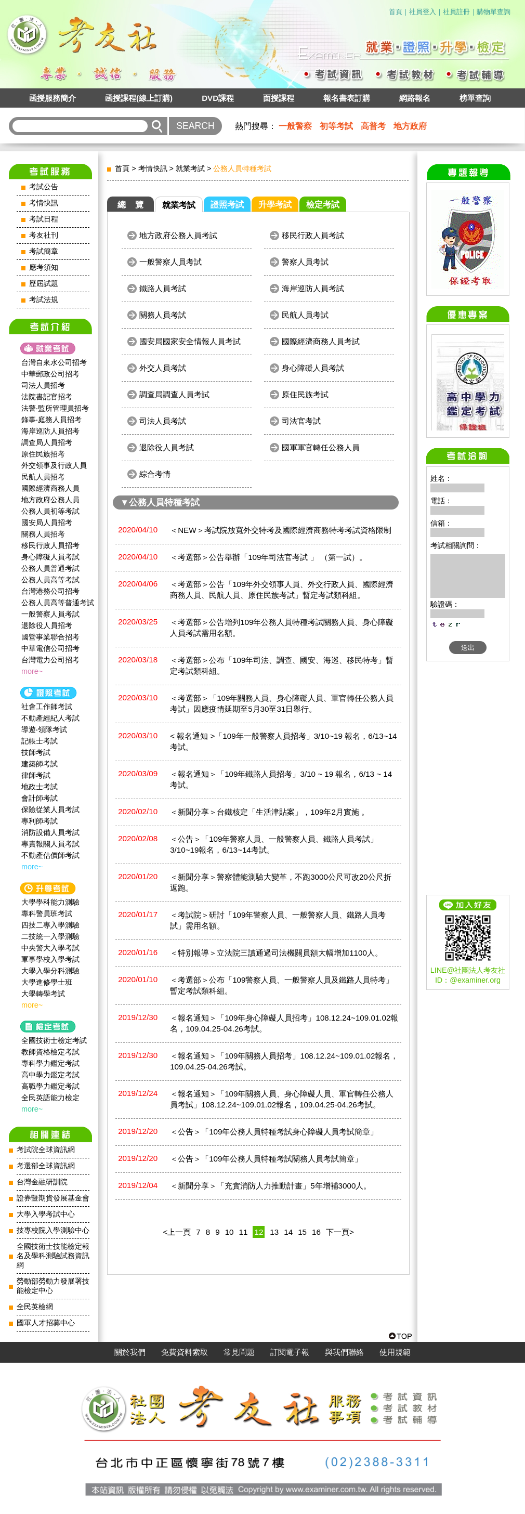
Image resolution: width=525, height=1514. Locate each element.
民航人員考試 (305, 314)
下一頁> (340, 1232)
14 (288, 1232)
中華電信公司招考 (50, 648)
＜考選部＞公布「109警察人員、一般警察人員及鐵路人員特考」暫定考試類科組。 (281, 985)
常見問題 (239, 1352)
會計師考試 (39, 798)
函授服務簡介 (52, 98)
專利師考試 (39, 821)
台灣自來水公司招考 (54, 362)
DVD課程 (218, 98)
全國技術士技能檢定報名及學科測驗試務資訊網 (53, 1256)
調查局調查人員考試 (174, 394)
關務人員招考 (43, 534)
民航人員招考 (43, 477)
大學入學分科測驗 (50, 971)
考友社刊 (43, 235)
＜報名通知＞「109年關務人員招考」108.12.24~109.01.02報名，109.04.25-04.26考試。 (284, 1061)
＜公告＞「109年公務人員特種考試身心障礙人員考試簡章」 (274, 1131)
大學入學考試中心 (46, 1214)
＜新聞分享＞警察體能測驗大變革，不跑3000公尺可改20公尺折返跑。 (280, 882)
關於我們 (130, 1352)
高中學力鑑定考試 (50, 1075)
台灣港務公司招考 (50, 591)
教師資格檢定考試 (50, 1052)
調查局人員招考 (46, 442)
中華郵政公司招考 (50, 374)
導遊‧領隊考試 (44, 729)
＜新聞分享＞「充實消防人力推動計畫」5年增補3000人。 (270, 1185)
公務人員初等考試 (50, 511)
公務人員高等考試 (50, 580)
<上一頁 (177, 1232)
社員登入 (422, 12)
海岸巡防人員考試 (313, 288)
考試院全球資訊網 (46, 1150)
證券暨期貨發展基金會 (53, 1198)
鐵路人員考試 (162, 288)
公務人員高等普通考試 (57, 602)
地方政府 (410, 126)
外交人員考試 (162, 367)
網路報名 (414, 98)
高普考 (373, 126)
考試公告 (43, 187)
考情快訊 (43, 203)
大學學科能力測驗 (50, 902)
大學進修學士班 (46, 982)
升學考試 (275, 204)
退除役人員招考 (46, 625)
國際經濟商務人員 (50, 488)
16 (316, 1232)
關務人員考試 (162, 314)
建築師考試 (39, 764)
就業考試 (190, 168)
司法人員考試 (162, 420)
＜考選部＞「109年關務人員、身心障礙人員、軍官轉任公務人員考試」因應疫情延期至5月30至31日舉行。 (281, 703)
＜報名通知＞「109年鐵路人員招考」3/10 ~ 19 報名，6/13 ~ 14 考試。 (281, 779)
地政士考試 (39, 786)
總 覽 (130, 204)
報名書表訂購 (346, 98)
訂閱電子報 (289, 1352)
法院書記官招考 (46, 397)
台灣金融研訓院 (42, 1182)
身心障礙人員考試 (50, 557)
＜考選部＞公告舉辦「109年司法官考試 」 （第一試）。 (268, 557)
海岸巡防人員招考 (50, 431)
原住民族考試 (305, 394)
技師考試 (35, 752)
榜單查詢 (475, 98)
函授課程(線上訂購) (139, 98)
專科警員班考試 (46, 913)
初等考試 (336, 126)
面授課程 (278, 98)
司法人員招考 (43, 385)
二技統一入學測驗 (50, 936)
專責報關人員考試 (50, 844)
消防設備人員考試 (50, 832)
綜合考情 (154, 473)
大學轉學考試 (43, 993)
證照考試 (227, 204)
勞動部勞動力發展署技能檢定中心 (53, 1286)
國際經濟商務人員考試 (321, 341)
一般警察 (295, 126)
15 (302, 1232)
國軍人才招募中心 (46, 1323)
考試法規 (43, 300)
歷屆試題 (43, 284)
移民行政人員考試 (313, 235)
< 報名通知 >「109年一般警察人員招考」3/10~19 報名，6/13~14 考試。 (283, 741)
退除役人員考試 (166, 447)
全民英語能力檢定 (50, 1097)
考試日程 (43, 219)
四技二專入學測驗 (50, 925)
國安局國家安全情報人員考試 (190, 341)
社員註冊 (456, 12)
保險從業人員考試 (50, 809)
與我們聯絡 (344, 1352)
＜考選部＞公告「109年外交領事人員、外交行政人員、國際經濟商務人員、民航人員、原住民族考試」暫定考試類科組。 (281, 589)
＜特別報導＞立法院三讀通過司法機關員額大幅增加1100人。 (276, 952)
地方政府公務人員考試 (178, 235)
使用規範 (395, 1352)
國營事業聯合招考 (50, 637)
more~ (32, 671)
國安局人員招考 (46, 522)
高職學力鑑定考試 (50, 1086)
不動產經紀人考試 (50, 718)
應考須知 (43, 267)
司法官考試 (301, 420)
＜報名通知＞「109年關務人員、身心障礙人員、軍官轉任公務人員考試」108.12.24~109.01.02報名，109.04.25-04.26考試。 (281, 1099)
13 (274, 1232)
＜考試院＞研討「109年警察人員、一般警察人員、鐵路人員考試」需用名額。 (278, 920)
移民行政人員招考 (50, 545)
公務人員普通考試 (50, 568)
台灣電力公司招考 (50, 660)
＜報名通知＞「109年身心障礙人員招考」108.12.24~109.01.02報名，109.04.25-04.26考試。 (284, 1023)
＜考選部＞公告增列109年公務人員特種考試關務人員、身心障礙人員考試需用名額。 (281, 627)
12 (258, 1232)
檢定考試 (322, 204)
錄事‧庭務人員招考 (51, 419)
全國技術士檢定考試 (54, 1040)
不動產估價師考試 (50, 855)
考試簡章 (43, 251)
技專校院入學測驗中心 (53, 1230)
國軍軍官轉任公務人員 (321, 447)
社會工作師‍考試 (46, 706)
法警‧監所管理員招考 (55, 408)
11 (243, 1232)
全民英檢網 (35, 1307)
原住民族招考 (43, 454)
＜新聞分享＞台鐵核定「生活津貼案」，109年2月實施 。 (269, 811)
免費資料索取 (184, 1352)
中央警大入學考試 (50, 948)
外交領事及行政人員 (54, 465)
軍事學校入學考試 (50, 959)
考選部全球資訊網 (46, 1166)
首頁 (395, 12)
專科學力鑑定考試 (50, 1063)
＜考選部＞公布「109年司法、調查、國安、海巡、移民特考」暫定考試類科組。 (281, 665)
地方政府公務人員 (50, 499)
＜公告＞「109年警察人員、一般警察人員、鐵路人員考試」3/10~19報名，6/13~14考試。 (274, 844)
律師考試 (35, 775)
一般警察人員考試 (50, 614)
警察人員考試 (305, 261)
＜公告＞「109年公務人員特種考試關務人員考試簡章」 (266, 1158)
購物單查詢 (493, 12)
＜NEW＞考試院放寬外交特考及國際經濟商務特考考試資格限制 (280, 530)
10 (229, 1232)
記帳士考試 (39, 741)
